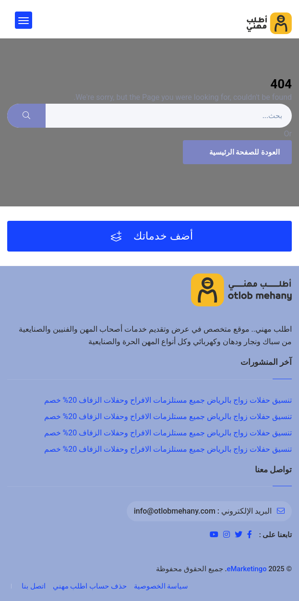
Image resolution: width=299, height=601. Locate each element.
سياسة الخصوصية (161, 586)
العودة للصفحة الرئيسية (236, 152)
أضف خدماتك (152, 236)
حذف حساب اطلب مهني (90, 586)
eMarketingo (247, 569)
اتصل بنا (34, 586)
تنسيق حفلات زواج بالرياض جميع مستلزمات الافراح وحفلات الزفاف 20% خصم (168, 400)
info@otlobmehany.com (174, 511)
